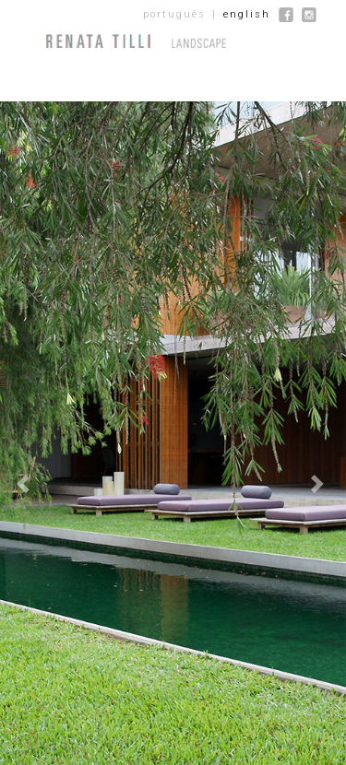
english (246, 14)
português (174, 14)
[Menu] (18, 41)
